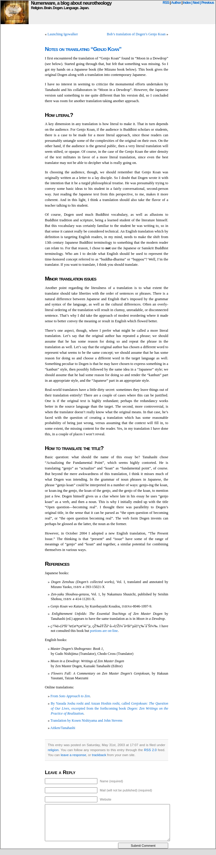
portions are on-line (104, 631)
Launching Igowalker (63, 34)
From (70, 696)
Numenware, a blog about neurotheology (71, 3)
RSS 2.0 (150, 750)
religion (53, 750)
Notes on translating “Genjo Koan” (83, 49)
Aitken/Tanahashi (62, 728)
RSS (166, 3)
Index (187, 3)
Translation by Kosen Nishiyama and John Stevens (86, 720)
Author (176, 3)
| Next (195, 3)
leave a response (73, 755)
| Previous (207, 3)
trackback (99, 755)
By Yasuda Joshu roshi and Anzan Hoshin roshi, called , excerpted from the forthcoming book (109, 708)
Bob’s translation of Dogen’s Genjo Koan (136, 34)
